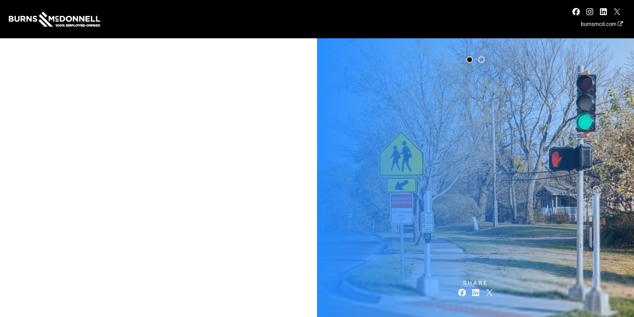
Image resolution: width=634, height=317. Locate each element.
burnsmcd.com (602, 24)
